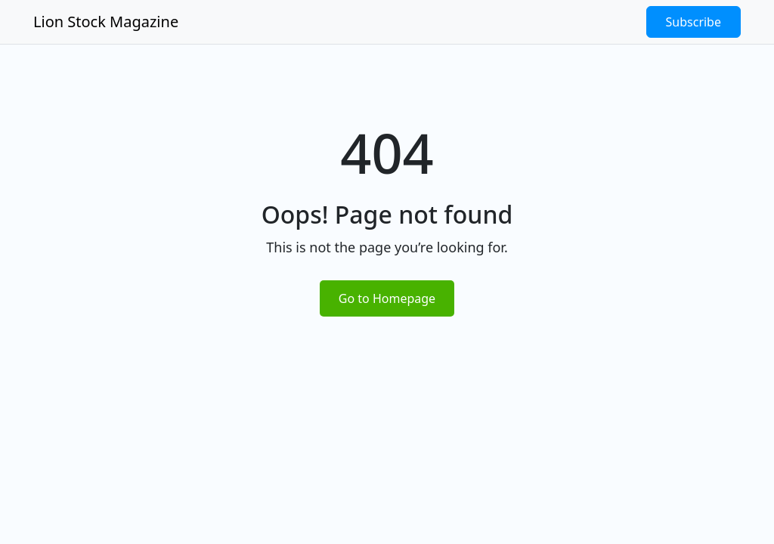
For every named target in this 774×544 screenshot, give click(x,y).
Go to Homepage (387, 298)
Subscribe (693, 22)
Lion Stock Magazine (105, 21)
